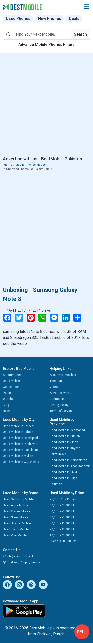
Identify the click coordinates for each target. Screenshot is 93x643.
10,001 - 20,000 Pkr (63, 535)
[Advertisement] (46, 105)
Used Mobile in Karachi (18, 426)
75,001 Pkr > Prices (63, 499)
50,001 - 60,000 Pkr (63, 511)
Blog (6, 405)
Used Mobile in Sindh (64, 442)
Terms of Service (61, 411)
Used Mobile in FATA (63, 472)
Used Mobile (11, 381)
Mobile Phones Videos (30, 164)
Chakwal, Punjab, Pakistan (22, 562)
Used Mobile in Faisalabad (21, 450)
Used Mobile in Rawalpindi (21, 438)
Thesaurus (57, 381)
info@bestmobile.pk (18, 556)
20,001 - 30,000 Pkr (63, 529)
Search (80, 34)
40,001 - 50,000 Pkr (63, 517)
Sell (82, 631)
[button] (86, 7)
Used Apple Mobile (15, 505)
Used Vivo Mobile (15, 535)
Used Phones (18, 18)
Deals (74, 18)
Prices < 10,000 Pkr (63, 541)
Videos (54, 387)
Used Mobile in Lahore (18, 432)
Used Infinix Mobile (16, 529)
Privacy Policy (59, 405)
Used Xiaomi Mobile (16, 511)
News (7, 411)
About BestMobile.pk (63, 375)
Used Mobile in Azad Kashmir (70, 466)
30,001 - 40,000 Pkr (63, 523)
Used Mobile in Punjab (65, 436)
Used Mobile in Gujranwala (21, 462)
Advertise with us (61, 393)
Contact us (57, 399)
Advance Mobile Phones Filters (46, 44)
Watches (9, 399)
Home (8, 164)
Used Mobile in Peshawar (20, 444)
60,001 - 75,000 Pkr (63, 505)
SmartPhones (12, 375)
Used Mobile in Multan (18, 456)
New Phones (49, 18)
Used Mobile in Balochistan (68, 460)
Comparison (11, 387)
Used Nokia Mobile (15, 517)
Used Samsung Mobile (18, 499)
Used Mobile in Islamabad (67, 430)
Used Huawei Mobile (17, 523)
